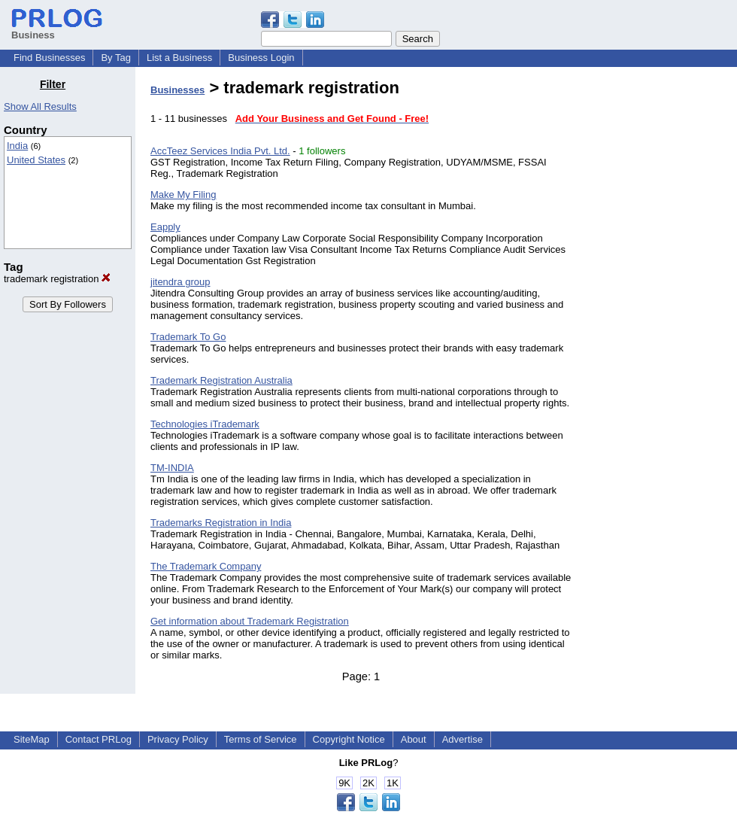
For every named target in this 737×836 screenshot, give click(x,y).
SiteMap (32, 739)
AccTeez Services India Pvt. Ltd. (220, 151)
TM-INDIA (172, 467)
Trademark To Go (188, 336)
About (413, 739)
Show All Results (40, 106)
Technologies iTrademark (204, 424)
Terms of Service (260, 739)
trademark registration (57, 278)
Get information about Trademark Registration (249, 621)
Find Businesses (49, 57)
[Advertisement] (660, 304)
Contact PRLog (98, 739)
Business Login (261, 57)
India (17, 145)
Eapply (165, 227)
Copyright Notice (349, 739)
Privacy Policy (177, 739)
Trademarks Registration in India (220, 522)
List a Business (179, 57)
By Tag (116, 57)
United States (36, 160)
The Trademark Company (205, 566)
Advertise (462, 739)
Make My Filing (183, 194)
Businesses (177, 90)
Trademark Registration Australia (221, 380)
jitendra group (180, 281)
